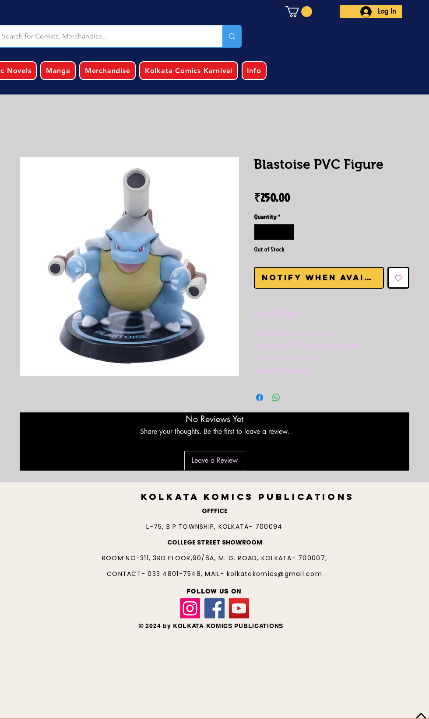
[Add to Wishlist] (398, 278)
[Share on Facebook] (259, 397)
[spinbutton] (274, 232)
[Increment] (287, 232)
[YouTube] (239, 608)
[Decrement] (260, 232)
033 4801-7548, (176, 573)
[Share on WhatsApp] (276, 397)
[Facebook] (214, 608)
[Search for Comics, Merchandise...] (231, 36)
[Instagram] (190, 608)
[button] (298, 11)
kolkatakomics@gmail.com (274, 573)
